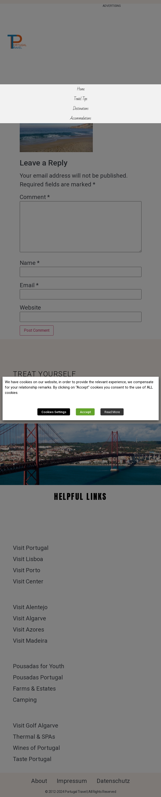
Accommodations (80, 118)
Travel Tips (80, 99)
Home (81, 89)
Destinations (80, 108)
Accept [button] (85, 412)
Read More (112, 412)
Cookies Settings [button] (53, 412)
